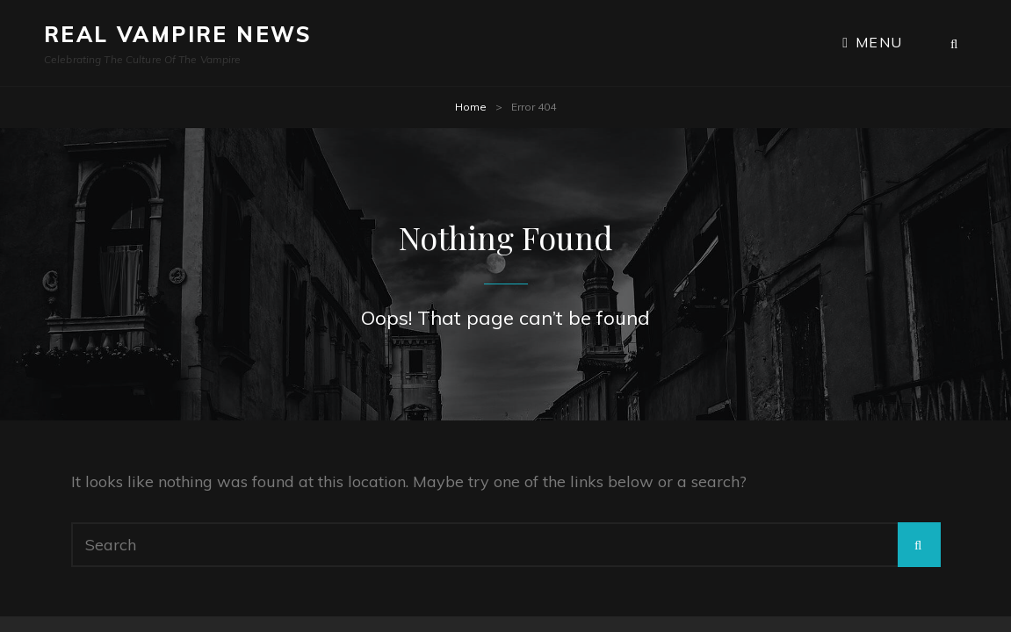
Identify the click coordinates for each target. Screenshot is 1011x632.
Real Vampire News (178, 34)
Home (471, 106)
